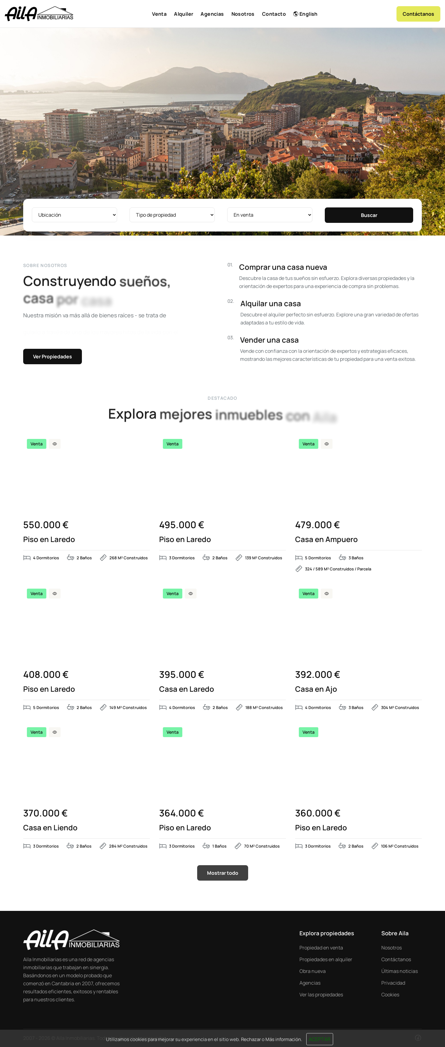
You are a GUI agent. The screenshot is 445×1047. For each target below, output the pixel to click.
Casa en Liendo (50, 827)
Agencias (309, 982)
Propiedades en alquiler (325, 959)
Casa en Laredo (186, 689)
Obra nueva (312, 971)
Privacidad (393, 982)
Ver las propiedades (321, 994)
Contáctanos (396, 959)
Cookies (390, 994)
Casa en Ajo (316, 689)
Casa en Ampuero (326, 539)
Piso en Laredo (49, 539)
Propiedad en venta (321, 947)
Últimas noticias (399, 971)
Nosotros (391, 947)
